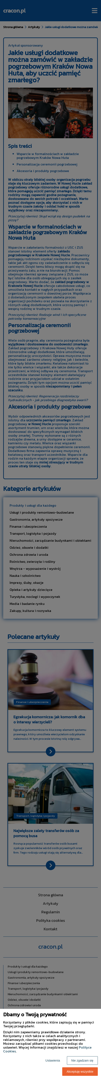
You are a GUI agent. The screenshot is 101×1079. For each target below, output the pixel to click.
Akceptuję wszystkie (80, 1071)
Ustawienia (52, 1060)
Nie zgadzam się (82, 1060)
